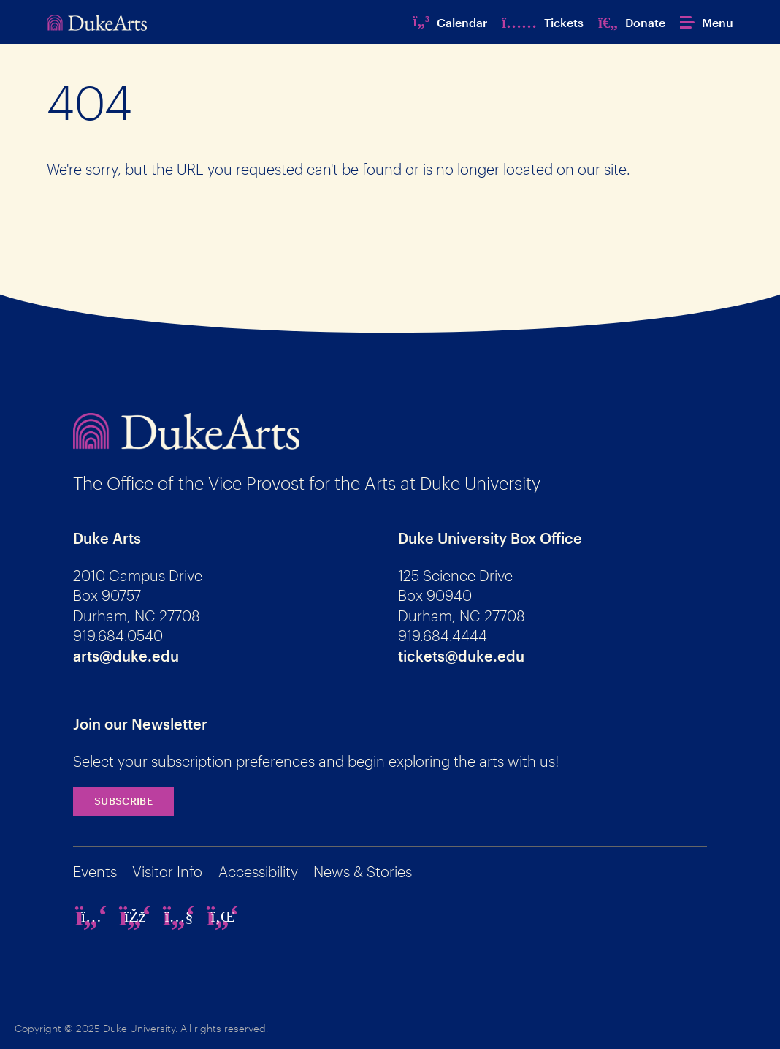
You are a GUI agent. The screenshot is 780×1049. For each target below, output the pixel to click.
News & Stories (362, 871)
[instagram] (91, 916)
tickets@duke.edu (461, 655)
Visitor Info (167, 871)
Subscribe (123, 801)
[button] (706, 22)
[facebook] (135, 916)
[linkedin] (222, 916)
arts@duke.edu (126, 655)
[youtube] (179, 916)
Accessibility (258, 871)
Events (95, 871)
